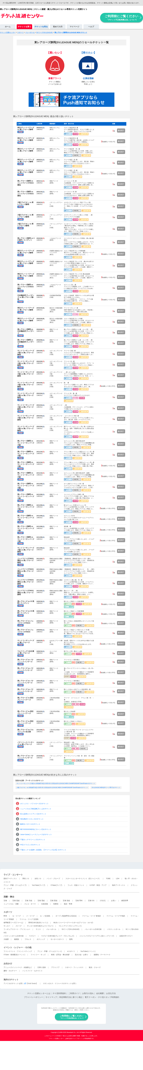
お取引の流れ (88, 993)
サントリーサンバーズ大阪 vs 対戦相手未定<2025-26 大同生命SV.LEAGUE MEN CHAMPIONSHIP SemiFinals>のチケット (56, 783)
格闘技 (16, 939)
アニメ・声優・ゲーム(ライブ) (15, 885)
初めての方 (58, 27)
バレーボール (51, 929)
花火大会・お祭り (81, 955)
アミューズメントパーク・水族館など (18, 967)
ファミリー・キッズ (38, 955)
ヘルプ (91, 27)
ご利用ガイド (74, 993)
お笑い (113, 900)
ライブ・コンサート (13, 875)
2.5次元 (102, 900)
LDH (117, 878)
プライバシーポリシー (33, 997)
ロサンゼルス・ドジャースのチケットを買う (60, 983)
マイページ (74, 27)
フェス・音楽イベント (76, 885)
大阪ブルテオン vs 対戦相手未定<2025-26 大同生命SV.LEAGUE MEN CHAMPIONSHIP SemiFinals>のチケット (52, 787)
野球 (5, 916)
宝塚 (5, 900)
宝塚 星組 (53, 900)
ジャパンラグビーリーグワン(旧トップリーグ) (96, 936)
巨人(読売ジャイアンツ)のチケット (33, 814)
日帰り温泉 (41, 967)
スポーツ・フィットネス (74, 967)
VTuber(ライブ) (56, 885)
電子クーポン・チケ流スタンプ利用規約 (102, 997)
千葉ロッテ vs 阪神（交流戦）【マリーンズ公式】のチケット (43, 850)
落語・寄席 (68, 904)
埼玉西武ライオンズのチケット (32, 819)
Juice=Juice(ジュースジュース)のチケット (36, 834)
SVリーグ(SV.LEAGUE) (70, 929)
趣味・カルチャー (10, 971)
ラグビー (32, 936)
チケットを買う (24, 27)
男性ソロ (25, 878)
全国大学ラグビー (126, 936)
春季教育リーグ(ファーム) (13, 923)
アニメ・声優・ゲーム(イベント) (49, 951)
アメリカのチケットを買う (14, 983)
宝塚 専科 (79, 900)
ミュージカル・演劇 (11, 904)
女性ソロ (38, 878)
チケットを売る (41, 27)
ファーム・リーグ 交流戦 (29, 919)
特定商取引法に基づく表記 (70, 997)
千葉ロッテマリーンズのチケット (32, 840)
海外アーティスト (118, 885)
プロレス (28, 939)
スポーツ (8, 912)
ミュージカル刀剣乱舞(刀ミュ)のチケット (35, 809)
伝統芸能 (44, 904)
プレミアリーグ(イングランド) (70, 926)
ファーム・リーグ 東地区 (91, 916)
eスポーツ (71, 951)
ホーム (8, 27)
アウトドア (55, 967)
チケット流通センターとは (38, 993)
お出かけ (8, 963)
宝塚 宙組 (66, 900)
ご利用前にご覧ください (121, 17)
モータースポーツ (57, 939)
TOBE (108, 878)
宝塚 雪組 (41, 900)
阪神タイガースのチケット (30, 824)
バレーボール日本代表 (93, 929)
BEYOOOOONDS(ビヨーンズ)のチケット (35, 829)
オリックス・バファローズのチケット (34, 804)
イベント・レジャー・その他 (17, 947)
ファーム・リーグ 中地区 (115, 916)
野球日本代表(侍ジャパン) (38, 923)
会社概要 (100, 993)
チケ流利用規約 (59, 993)
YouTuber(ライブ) (38, 885)
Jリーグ (19, 926)
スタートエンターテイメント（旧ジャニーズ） (83, 878)
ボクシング (41, 939)
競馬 (71, 939)
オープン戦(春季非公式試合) (66, 916)
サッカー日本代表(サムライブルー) (40, 926)
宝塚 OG (91, 900)
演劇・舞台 (9, 897)
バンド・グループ (53, 878)
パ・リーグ (30, 916)
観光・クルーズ (95, 967)
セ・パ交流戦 (45, 916)
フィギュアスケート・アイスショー (17, 929)
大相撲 (6, 939)
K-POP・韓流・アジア (98, 885)
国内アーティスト (10, 878)
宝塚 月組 (28, 900)
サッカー (7, 926)
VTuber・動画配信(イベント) (14, 955)
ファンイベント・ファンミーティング (18, 951)
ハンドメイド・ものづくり (32, 971)
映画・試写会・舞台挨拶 (60, 955)
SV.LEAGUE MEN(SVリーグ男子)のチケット (106, 787)
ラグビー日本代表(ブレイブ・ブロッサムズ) (57, 936)
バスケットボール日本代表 (14, 936)
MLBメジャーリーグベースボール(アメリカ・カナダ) (73, 923)
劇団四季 (124, 900)
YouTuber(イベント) (87, 951)
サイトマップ (51, 997)
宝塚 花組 (16, 900)
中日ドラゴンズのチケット (30, 845)
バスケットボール (113, 929)
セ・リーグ (16, 916)
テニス (38, 929)
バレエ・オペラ (30, 904)
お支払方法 (111, 993)
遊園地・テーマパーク (102, 955)
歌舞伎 (55, 904)
